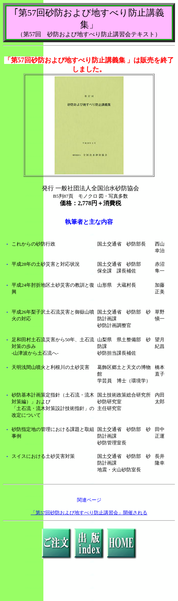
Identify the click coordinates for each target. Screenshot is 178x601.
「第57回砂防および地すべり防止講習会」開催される (89, 512)
